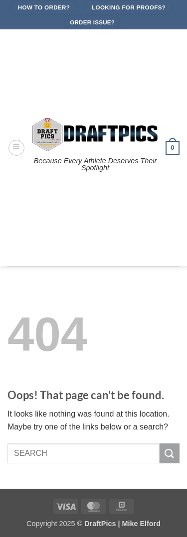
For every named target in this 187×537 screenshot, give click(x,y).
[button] (16, 148)
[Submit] (170, 453)
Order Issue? (92, 22)
